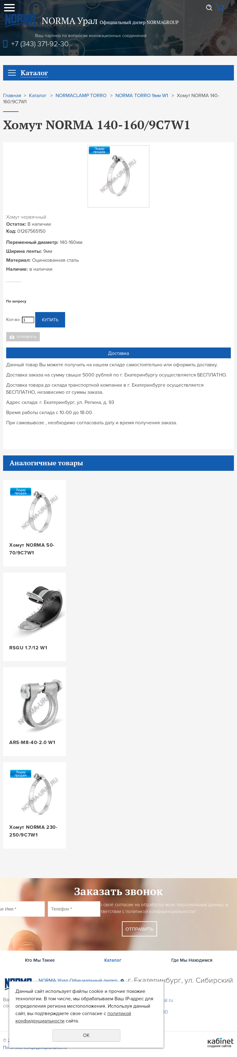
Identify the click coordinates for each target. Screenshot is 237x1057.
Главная (12, 96)
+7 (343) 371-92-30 (40, 43)
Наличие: (17, 269)
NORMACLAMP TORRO (81, 96)
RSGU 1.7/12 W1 (28, 648)
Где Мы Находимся (191, 960)
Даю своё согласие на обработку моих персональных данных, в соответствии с (160, 908)
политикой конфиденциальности (160, 911)
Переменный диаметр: (32, 242)
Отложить (27, 336)
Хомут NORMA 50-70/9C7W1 (32, 549)
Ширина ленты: (24, 251)
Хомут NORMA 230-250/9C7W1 (33, 831)
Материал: (18, 260)
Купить (50, 320)
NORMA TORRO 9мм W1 (141, 96)
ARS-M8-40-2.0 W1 (32, 742)
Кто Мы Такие (40, 960)
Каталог (38, 96)
